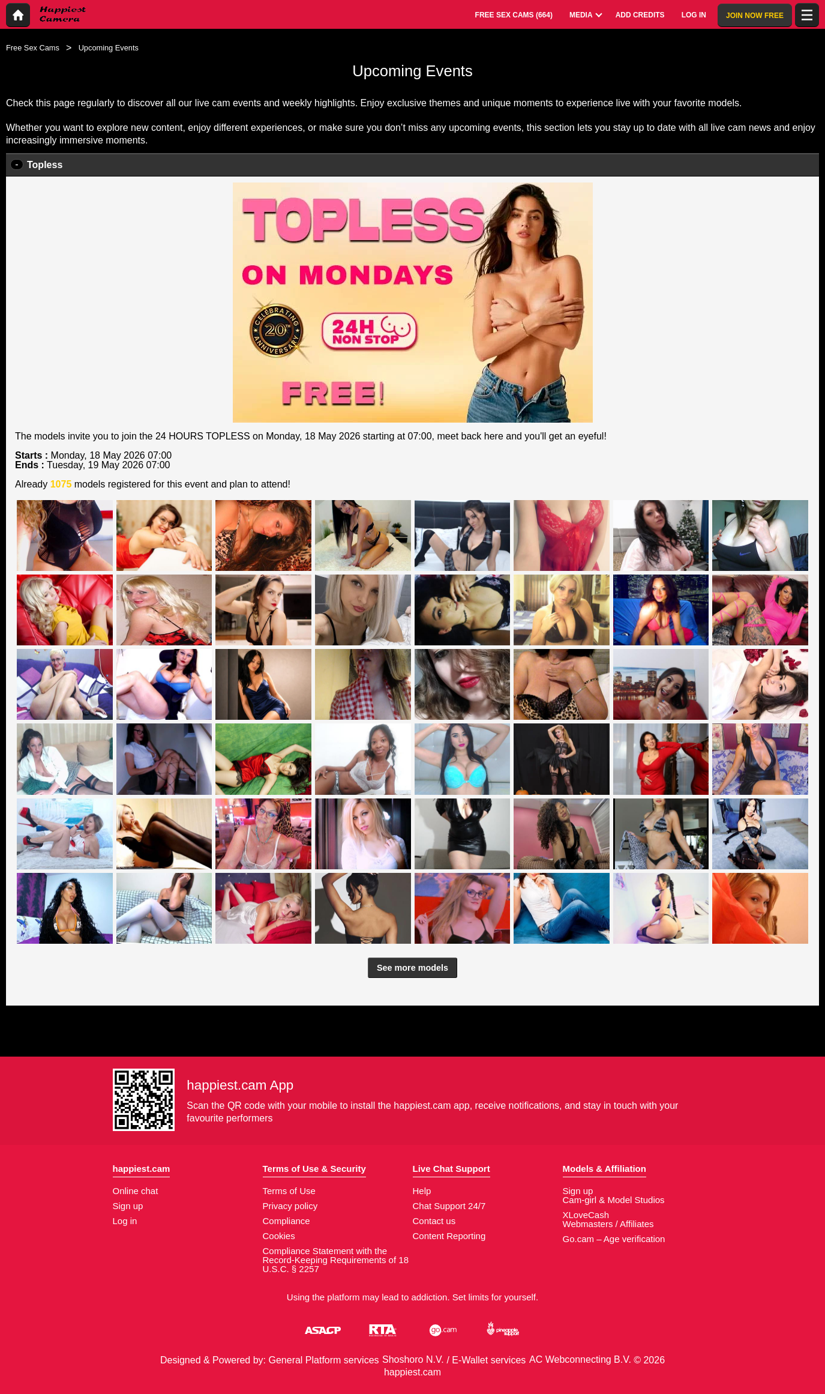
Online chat (135, 1191)
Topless (44, 165)
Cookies (279, 1236)
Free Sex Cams (32, 47)
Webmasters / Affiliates (608, 1224)
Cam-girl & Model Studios (614, 1200)
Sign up (128, 1206)
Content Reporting (449, 1236)
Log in (125, 1221)
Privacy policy (290, 1206)
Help (422, 1191)
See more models (412, 968)
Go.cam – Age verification (614, 1239)
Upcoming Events (109, 47)
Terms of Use (289, 1191)
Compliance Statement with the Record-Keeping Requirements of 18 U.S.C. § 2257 (336, 1260)
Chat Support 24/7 (449, 1206)
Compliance (286, 1221)
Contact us (434, 1221)
